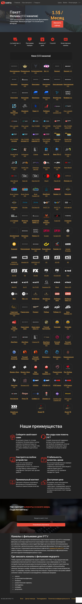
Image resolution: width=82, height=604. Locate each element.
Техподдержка (42, 598)
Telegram (37, 2)
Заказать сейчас (57, 24)
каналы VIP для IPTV (57, 548)
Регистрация (73, 2)
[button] (79, 2)
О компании (75, 598)
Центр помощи (30, 598)
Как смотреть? (27, 2)
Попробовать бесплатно (41, 525)
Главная (17, 2)
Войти (65, 2)
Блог (21, 598)
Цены (60, 2)
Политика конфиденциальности (59, 598)
